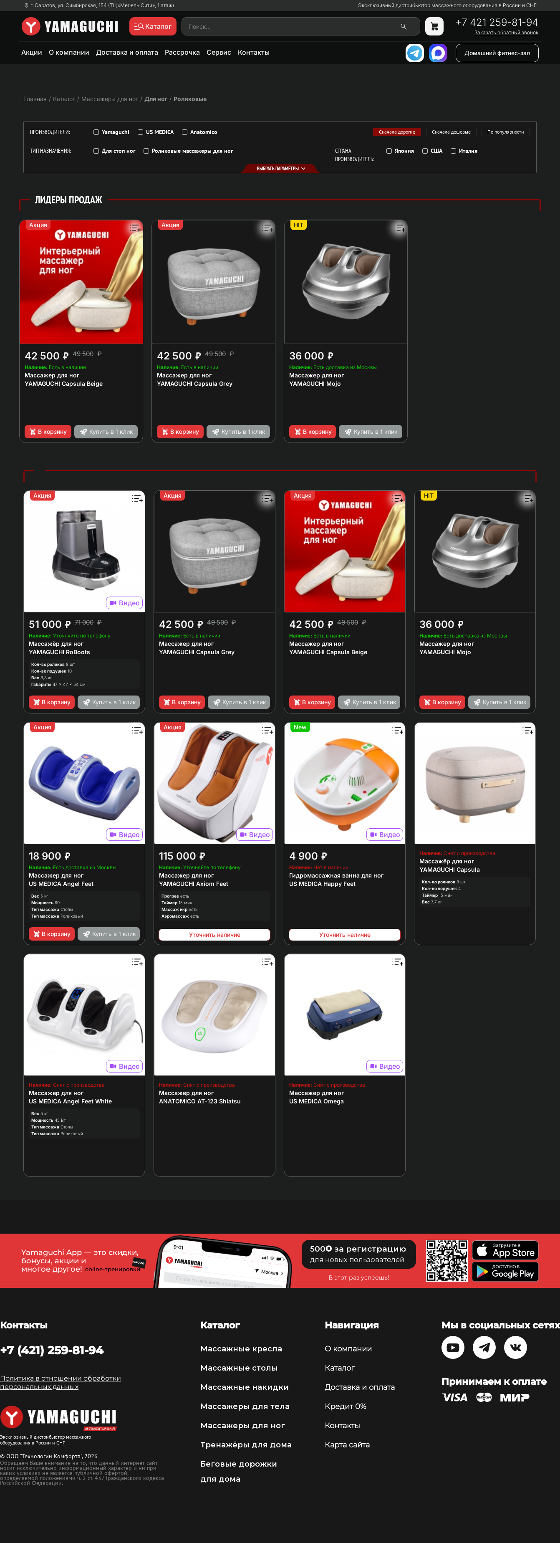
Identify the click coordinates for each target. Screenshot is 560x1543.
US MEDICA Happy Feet (322, 883)
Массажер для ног (52, 375)
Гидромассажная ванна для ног (336, 875)
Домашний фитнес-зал (497, 52)
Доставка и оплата (127, 52)
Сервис (219, 52)
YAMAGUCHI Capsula (449, 869)
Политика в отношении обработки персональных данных (60, 1382)
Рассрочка (182, 52)
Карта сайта (347, 1444)
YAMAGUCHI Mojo (315, 383)
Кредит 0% (345, 1406)
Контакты (254, 52)
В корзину (48, 431)
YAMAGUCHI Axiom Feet (193, 883)
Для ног (155, 98)
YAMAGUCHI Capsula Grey (194, 383)
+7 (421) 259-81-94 (51, 1350)
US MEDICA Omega (316, 1101)
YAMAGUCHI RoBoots (59, 651)
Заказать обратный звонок (506, 32)
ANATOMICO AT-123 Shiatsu (200, 1101)
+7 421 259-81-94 (496, 22)
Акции (31, 52)
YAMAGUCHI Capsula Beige (64, 383)
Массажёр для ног (56, 643)
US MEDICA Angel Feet (61, 883)
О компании (69, 52)
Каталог (339, 1368)
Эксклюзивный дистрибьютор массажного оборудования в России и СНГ (447, 5)
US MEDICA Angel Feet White (70, 1101)
